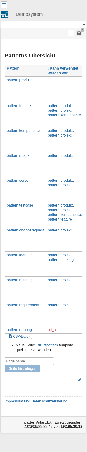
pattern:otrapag (19, 330)
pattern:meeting (61, 260)
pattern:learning (19, 255)
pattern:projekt (59, 110)
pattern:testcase (20, 205)
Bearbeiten (67, 380)
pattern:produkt (19, 80)
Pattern (13, 68)
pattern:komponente (64, 115)
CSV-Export (21, 336)
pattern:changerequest (25, 230)
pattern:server (18, 180)
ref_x (52, 330)
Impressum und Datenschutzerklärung (36, 401)
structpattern (47, 345)
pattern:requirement (23, 305)
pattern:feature (19, 106)
